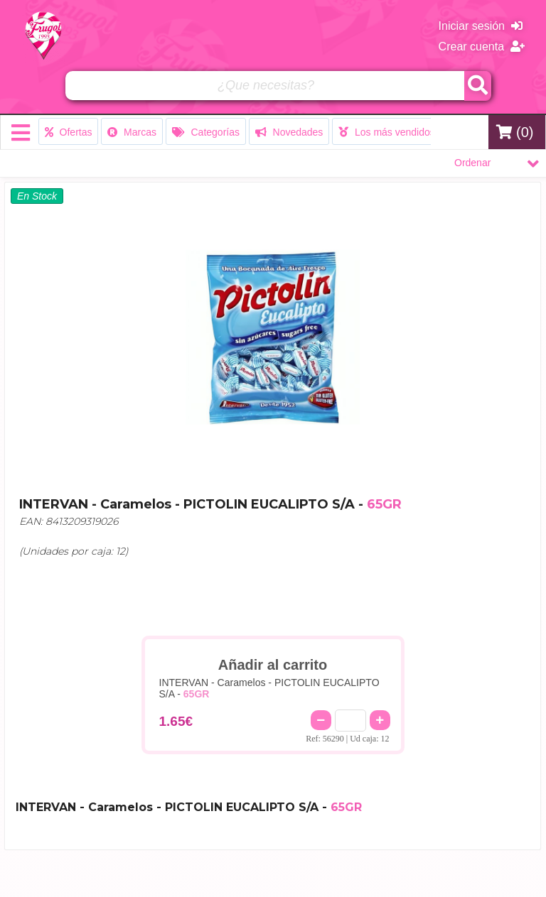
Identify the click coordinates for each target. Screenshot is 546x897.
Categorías (206, 132)
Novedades (289, 132)
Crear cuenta (482, 46)
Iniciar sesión (481, 26)
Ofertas (68, 132)
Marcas (131, 132)
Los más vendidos (386, 132)
